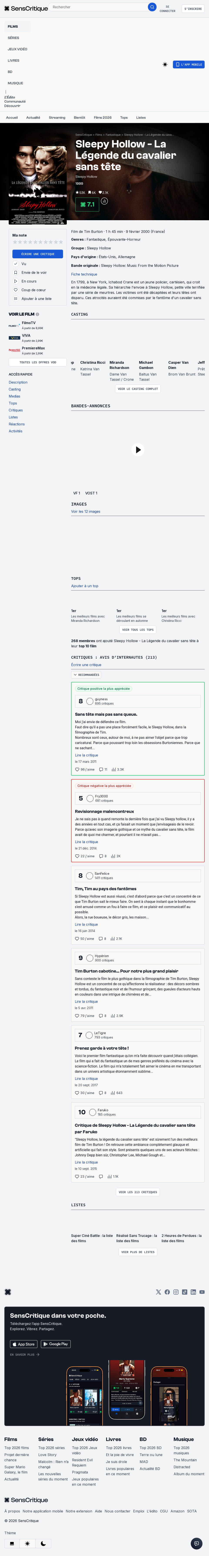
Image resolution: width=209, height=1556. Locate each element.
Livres (113, 1438)
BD (143, 1438)
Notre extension (79, 1510)
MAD (144, 1461)
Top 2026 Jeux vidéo (84, 1449)
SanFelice (102, 873)
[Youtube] (202, 1292)
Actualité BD (150, 1468)
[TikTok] (184, 1292)
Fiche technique (84, 274)
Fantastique (113, 134)
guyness (101, 698)
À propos (12, 1510)
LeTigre (100, 1032)
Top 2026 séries (51, 1447)
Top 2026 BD (151, 1447)
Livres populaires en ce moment (120, 1470)
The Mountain (185, 1459)
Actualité (11, 1478)
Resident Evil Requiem (82, 1461)
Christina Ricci (92, 362)
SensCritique (83, 134)
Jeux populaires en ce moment (85, 1481)
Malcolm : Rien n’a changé (53, 1463)
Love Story (47, 1454)
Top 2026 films (16, 1447)
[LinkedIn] (193, 1292)
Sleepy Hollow (99, 248)
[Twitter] (158, 1292)
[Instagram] (176, 1292)
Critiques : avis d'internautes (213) (118, 656)
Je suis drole (116, 1461)
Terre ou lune (151, 1454)
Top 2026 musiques (181, 1449)
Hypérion (102, 955)
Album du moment (189, 1473)
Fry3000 (101, 795)
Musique (184, 1438)
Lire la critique (86, 754)
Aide (98, 1510)
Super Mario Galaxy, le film (15, 1468)
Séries (46, 1438)
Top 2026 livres (119, 1447)
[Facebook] (167, 1292)
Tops (76, 578)
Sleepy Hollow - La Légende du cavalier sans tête (149, 134)
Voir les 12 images (85, 511)
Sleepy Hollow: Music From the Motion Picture (140, 265)
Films (98, 134)
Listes (79, 1204)
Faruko (103, 1109)
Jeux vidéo (85, 1438)
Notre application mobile (43, 1510)
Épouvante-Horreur (124, 239)
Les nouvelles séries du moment (53, 1475)
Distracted (182, 1466)
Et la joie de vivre (120, 1454)
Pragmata (80, 1471)
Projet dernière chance (16, 1456)
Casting (80, 314)
